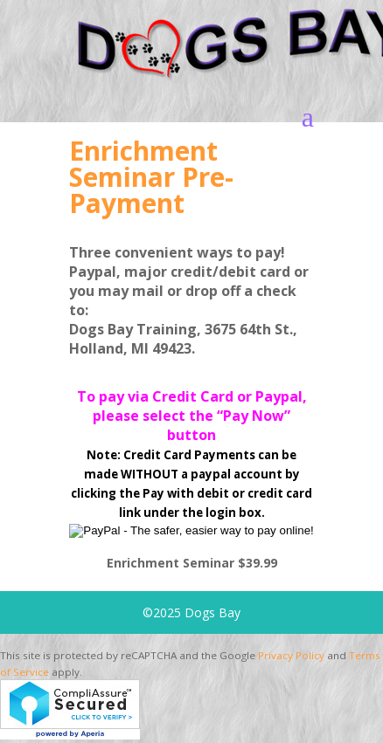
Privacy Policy (291, 655)
